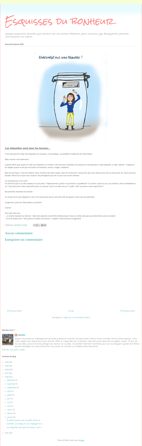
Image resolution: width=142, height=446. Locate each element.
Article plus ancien (127, 311)
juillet (9, 395)
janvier (10, 417)
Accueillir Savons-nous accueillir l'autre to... (24, 420)
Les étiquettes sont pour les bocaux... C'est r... (24, 427)
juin (9, 398)
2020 (7, 362)
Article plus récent (14, 311)
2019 (7, 366)
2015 (7, 433)
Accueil (71, 311)
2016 (7, 377)
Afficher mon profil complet (13, 350)
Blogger (81, 440)
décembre (11, 380)
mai (9, 402)
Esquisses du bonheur (59, 21)
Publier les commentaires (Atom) (76, 317)
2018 (7, 369)
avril (9, 406)
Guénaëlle (21, 335)
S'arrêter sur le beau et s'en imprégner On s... (25, 424)
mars (9, 410)
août (9, 391)
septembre (11, 387)
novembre (11, 384)
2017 (7, 373)
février (10, 413)
